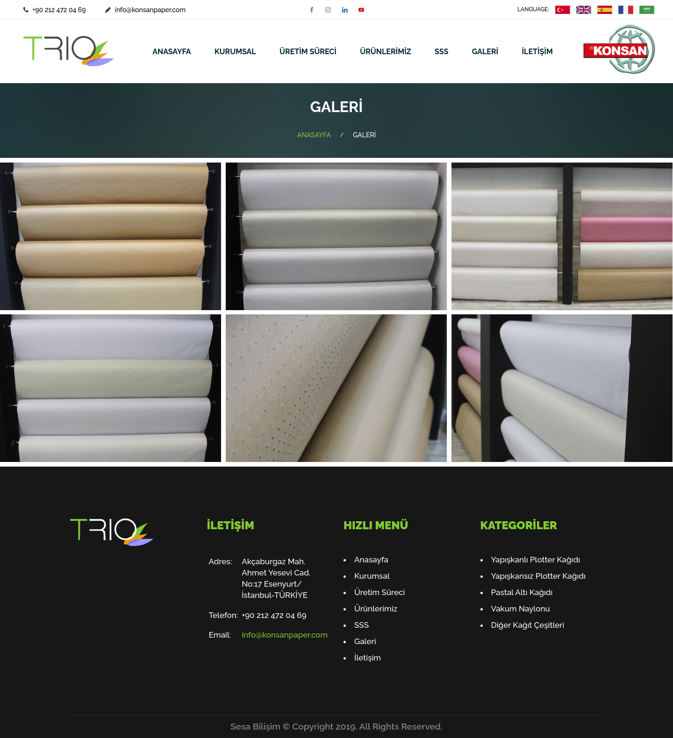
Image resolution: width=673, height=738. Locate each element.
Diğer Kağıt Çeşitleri (528, 625)
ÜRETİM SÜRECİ (307, 51)
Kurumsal (372, 576)
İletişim (367, 657)
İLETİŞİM (537, 51)
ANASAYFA (171, 51)
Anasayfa (371, 559)
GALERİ (485, 51)
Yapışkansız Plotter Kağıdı (538, 576)
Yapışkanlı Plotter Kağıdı (535, 559)
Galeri (365, 641)
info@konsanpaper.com (150, 10)
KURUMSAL (235, 51)
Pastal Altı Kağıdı (522, 592)
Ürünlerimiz (375, 608)
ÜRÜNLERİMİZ (385, 51)
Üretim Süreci (379, 592)
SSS (441, 51)
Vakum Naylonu (520, 608)
